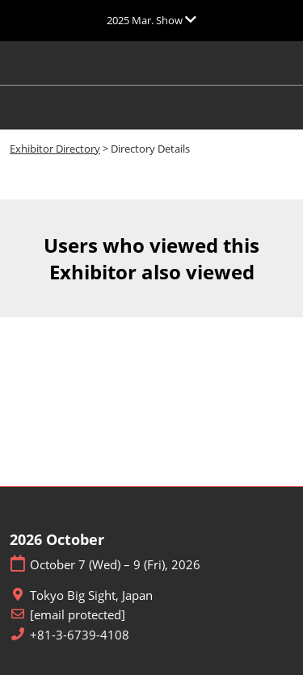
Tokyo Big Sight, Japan (91, 595)
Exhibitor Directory (55, 148)
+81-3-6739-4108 (79, 635)
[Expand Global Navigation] (151, 20)
